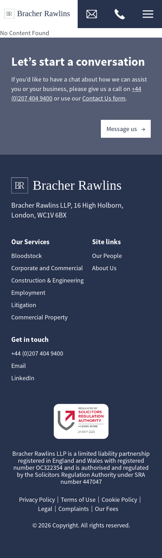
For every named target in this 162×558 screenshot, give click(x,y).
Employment (28, 292)
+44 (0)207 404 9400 (37, 353)
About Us (104, 268)
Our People (107, 256)
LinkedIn (22, 378)
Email (18, 366)
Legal (45, 509)
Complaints (73, 509)
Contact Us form (103, 98)
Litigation (23, 305)
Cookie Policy (119, 499)
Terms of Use (78, 499)
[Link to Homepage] (38, 14)
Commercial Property (39, 317)
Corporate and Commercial (47, 268)
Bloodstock (26, 256)
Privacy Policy (37, 499)
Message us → (125, 129)
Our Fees (106, 509)
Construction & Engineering (47, 280)
